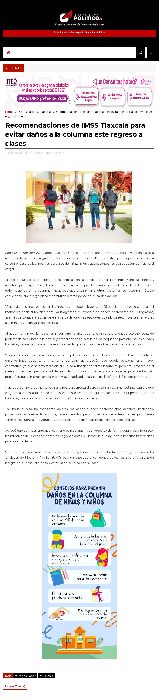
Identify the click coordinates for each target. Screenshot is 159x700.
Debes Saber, (43, 152)
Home (9, 111)
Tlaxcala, (59, 152)
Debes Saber (27, 111)
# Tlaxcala (46, 675)
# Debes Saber (25, 675)
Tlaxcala (45, 111)
